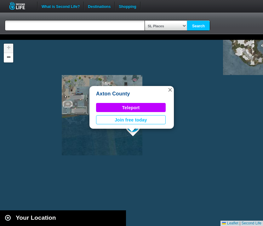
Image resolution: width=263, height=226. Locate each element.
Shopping (127, 6)
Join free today (131, 119)
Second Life (20, 6)
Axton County (113, 93)
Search (198, 26)
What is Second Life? (61, 6)
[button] (170, 90)
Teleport (131, 107)
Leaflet (230, 223)
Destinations (99, 6)
